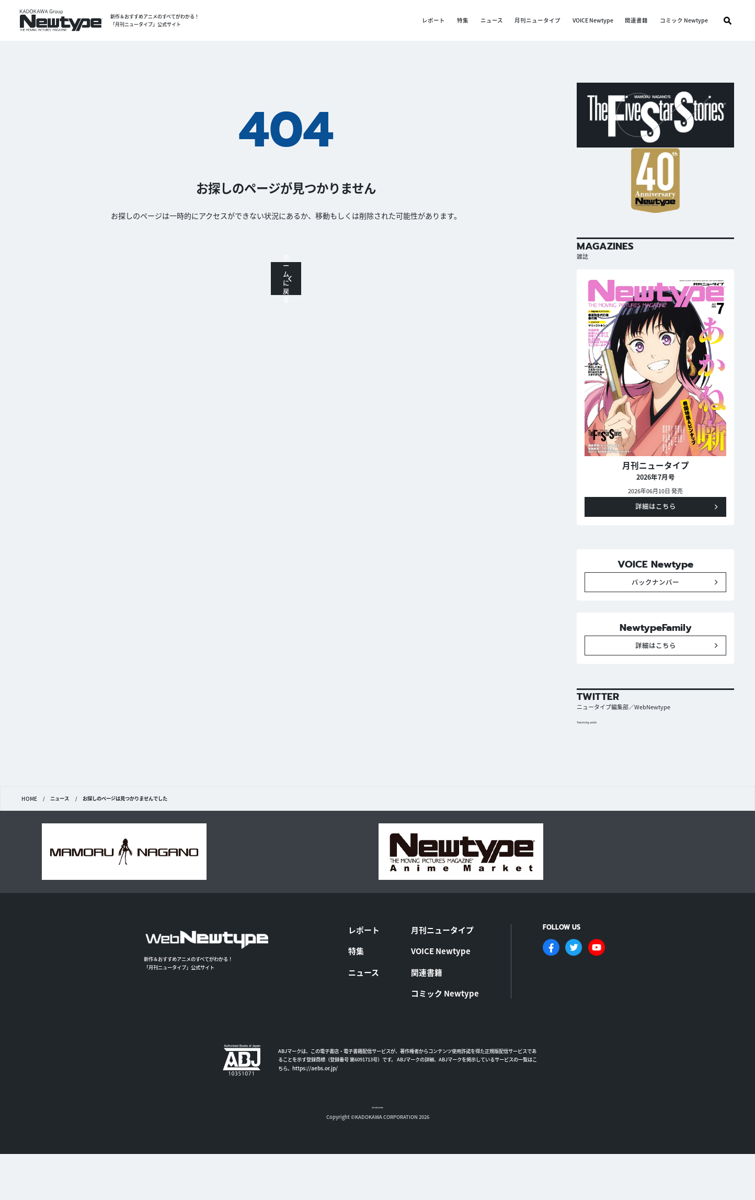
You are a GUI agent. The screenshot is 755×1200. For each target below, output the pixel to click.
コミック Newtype (684, 21)
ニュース (492, 21)
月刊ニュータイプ (537, 21)
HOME (28, 844)
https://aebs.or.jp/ (314, 1102)
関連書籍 (636, 21)
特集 (462, 21)
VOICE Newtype (593, 21)
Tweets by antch (592, 768)
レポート (433, 21)
